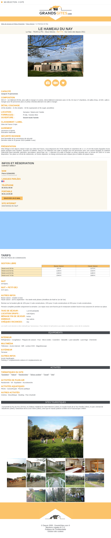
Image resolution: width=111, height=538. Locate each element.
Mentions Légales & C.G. (55, 527)
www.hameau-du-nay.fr (10, 206)
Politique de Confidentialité (55, 529)
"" (5, 374)
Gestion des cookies (55, 531)
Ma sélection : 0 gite (14, 2)
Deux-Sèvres (30, 24)
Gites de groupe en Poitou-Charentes (13, 24)
